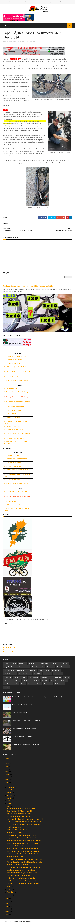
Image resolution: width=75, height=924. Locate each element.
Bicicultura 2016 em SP (14, 833)
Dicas (27, 667)
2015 (7, 898)
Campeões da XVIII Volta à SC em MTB (19, 811)
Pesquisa (63, 680)
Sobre (60, 2)
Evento (47, 670)
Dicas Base (50, 667)
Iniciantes (8, 677)
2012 (7, 906)
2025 (7, 761)
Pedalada (45, 680)
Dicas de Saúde (9, 670)
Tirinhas (38, 684)
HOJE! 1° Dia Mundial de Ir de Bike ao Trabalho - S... (24, 867)
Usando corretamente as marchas (22, 737)
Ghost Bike (37, 674)
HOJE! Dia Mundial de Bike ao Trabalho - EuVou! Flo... (24, 859)
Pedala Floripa (7, 2)
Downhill (33, 670)
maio (9, 806)
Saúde (30, 684)
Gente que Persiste (25, 674)
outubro (10, 793)
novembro (10, 790)
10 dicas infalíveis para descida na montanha (25, 745)
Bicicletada (22, 663)
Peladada (54, 680)
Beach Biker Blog (9, 652)
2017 (7, 782)
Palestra (17, 680)
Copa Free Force (9, 667)
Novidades (8, 680)
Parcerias (43, 2)
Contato (15, 2)
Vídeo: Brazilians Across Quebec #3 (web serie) (22, 873)
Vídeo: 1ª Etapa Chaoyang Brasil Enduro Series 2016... (24, 862)
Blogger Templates (25, 921)
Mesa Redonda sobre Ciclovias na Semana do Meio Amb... (25, 819)
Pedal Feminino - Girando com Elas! (18, 816)
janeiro (9, 895)
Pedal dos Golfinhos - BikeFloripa (18, 865)
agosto (9, 798)
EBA (40, 670)
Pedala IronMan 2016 (14, 827)
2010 (7, 912)
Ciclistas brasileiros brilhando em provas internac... (24, 881)
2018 (7, 780)
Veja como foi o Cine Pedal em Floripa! (19, 814)
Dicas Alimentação (38, 667)
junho (9, 803)
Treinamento (48, 684)
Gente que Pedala (34, 2)
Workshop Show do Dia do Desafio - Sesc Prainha (23, 851)
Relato (23, 684)
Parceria (33, 41)
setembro (10, 795)
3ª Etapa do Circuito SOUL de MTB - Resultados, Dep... (25, 822)
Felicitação (55, 670)
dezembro (10, 787)
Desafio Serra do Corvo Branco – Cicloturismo (26, 721)
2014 (7, 901)
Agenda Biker (23, 2)
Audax (14, 663)
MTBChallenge (56, 677)
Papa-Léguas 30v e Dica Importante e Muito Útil (22, 849)
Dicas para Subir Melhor (19, 713)
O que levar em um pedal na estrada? (19, 875)
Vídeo (6, 687)
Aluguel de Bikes (52, 2)
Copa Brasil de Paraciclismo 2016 (18, 846)
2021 (7, 772)
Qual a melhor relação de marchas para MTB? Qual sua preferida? (28, 286)
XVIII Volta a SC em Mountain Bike (18, 830)
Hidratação (47, 674)
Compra (64, 663)
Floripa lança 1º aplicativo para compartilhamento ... (24, 883)
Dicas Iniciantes (22, 670)
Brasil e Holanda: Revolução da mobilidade (21, 870)
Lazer (24, 677)
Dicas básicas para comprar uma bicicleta (24, 729)
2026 (7, 758)
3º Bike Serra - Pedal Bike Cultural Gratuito (21, 878)
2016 (7, 785)
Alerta (6, 663)
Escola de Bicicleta (9, 648)
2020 (7, 774)
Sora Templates (14, 921)
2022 (7, 769)
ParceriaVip (35, 680)
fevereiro (10, 892)
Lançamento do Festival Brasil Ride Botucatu (21, 838)
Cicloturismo (44, 663)
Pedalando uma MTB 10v (15, 857)
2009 (7, 914)
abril (8, 887)
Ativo (5, 650)
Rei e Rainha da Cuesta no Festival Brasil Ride (21, 808)
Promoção (14, 684)
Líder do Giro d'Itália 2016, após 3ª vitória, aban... (23, 843)
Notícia (66, 677)
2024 (7, 764)
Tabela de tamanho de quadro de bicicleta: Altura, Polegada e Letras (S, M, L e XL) (37, 697)
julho (9, 801)
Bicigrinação (33, 663)
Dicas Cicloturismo (63, 667)
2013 (7, 904)
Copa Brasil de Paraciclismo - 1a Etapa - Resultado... (24, 825)
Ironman (16, 677)
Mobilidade (44, 677)
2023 (7, 766)
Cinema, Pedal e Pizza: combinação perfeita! (21, 835)
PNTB (6, 684)
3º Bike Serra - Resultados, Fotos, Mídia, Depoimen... (24, 854)
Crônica (20, 667)
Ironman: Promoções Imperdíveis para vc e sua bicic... (24, 841)
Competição (55, 663)
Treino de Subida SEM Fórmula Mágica (24, 705)
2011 (7, 909)
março (9, 890)
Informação (58, 674)
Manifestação (33, 677)
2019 (7, 777)
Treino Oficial (59, 684)
